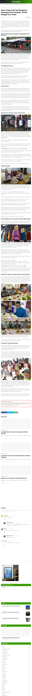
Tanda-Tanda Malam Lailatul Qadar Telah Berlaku (11, 606)
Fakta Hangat (16, 653)
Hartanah (16, 679)
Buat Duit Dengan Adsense (16, 692)
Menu (1, 2)
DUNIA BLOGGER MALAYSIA (16, 655)
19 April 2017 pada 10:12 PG (11, 515)
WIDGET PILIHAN (16, 682)
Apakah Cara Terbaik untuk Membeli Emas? (14, 478)
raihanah (6, 515)
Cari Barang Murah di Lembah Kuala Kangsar (17, 148)
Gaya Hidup (7, 4)
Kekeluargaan (16, 656)
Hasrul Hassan (9, 522)
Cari (30, 2)
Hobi (20, 4)
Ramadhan (16, 668)
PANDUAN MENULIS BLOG (16, 649)
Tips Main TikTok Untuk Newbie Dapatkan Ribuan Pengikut (15, 456)
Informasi (16, 694)
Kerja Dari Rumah (9, 7)
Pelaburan (16, 685)
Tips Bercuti (16, 667)
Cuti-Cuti (24, 4)
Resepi (11, 4)
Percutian (16, 662)
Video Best (16, 688)
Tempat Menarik (16, 659)
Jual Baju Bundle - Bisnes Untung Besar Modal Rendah (14, 432)
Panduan (16, 647)
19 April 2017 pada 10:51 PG (17, 522)
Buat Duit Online (4, 429)
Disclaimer (7, 405)
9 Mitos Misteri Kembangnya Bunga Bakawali (10, 618)
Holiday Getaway (16, 680)
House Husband (16, 650)
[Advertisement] (16, 496)
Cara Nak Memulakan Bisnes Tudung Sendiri (16, 266)
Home (2, 4)
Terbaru (3, 561)
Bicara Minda (16, 683)
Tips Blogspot (16, 674)
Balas (4, 519)
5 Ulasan (15, 17)
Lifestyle (9, 409)
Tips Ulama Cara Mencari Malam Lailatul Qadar (10, 612)
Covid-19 (16, 689)
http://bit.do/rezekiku (25, 395)
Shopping (16, 661)
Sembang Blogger (16, 652)
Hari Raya (16, 673)
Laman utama (3, 7)
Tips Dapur (16, 4)
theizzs (5, 528)
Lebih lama (28, 561)
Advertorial (16, 665)
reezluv (5, 540)
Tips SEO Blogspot (16, 671)
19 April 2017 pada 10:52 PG (17, 535)
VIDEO (16, 686)
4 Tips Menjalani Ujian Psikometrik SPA (10, 637)
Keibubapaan (16, 676)
